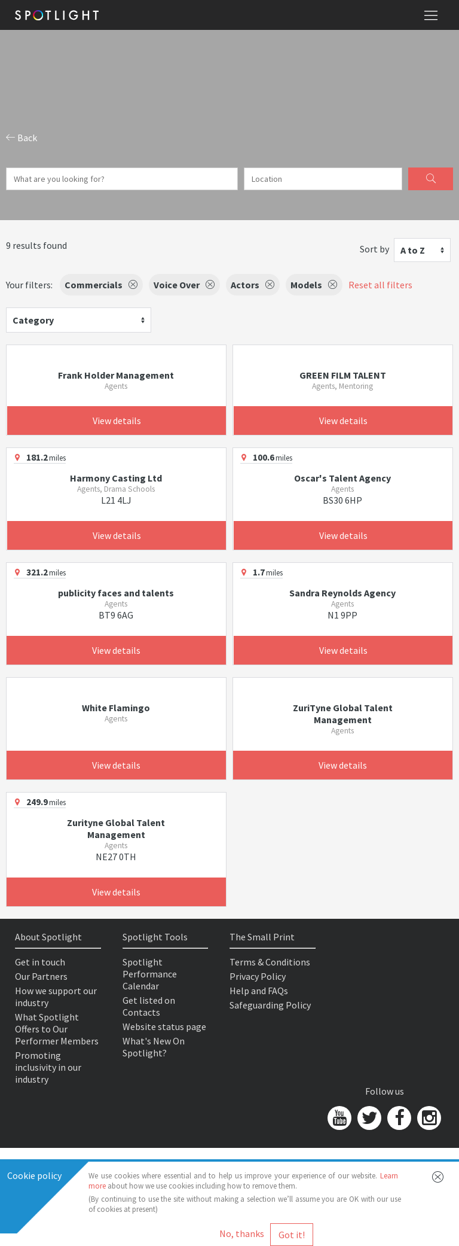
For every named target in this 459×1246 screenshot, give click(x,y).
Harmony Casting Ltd (116, 478)
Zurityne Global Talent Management (116, 828)
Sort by (374, 249)
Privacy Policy (258, 976)
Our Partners (41, 976)
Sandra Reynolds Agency (342, 593)
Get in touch (40, 962)
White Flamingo (116, 708)
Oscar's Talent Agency (342, 478)
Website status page (164, 1026)
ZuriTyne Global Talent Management (343, 714)
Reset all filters (380, 285)
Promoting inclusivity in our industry (48, 1067)
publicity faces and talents (116, 593)
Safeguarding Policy (270, 1005)
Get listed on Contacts (149, 1006)
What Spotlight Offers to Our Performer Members (57, 1029)
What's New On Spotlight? (154, 1047)
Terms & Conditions (270, 962)
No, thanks (241, 1233)
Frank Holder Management (116, 375)
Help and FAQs (259, 991)
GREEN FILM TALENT (342, 375)
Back (21, 138)
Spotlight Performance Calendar (150, 974)
